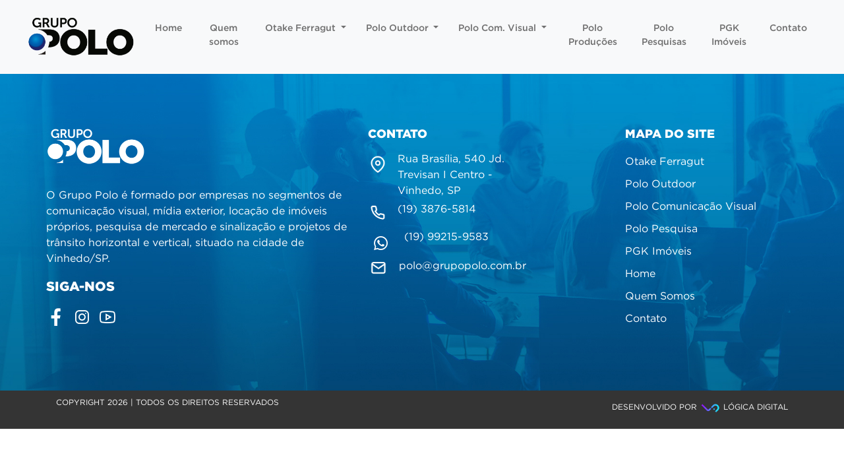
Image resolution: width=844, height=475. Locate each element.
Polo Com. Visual (502, 28)
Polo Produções (592, 35)
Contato (788, 28)
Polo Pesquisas (664, 35)
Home (168, 28)
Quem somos (224, 35)
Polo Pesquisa (661, 229)
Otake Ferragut (305, 28)
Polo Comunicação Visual (690, 207)
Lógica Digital (744, 407)
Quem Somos (660, 296)
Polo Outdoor (402, 28)
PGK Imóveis (728, 35)
